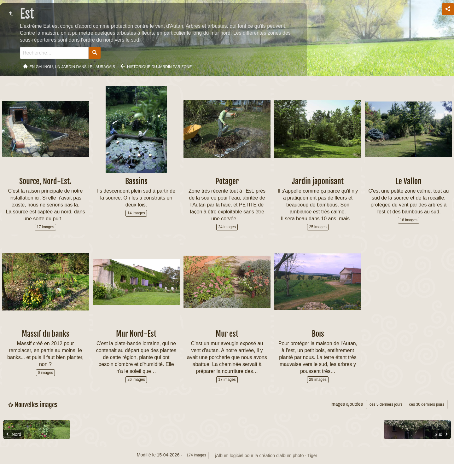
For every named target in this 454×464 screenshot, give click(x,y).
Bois (318, 334)
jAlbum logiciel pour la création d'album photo (259, 455)
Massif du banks (45, 334)
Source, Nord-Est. (45, 181)
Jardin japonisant (318, 181)
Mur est (227, 334)
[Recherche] (54, 53)
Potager (227, 181)
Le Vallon (409, 181)
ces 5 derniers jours (386, 404)
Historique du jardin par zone (159, 67)
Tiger (312, 455)
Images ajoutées (346, 404)
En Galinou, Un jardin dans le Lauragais (72, 67)
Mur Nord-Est (136, 334)
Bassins (136, 181)
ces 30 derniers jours (426, 404)
